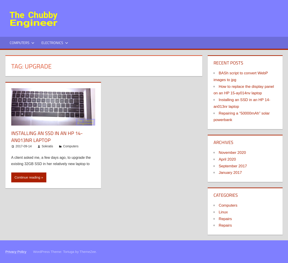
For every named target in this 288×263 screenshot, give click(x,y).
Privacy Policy (15, 252)
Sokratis (47, 146)
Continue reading (27, 177)
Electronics (54, 42)
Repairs (225, 219)
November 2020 (232, 152)
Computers (22, 42)
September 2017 (233, 166)
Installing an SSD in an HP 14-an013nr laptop (47, 136)
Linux (223, 212)
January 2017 (230, 172)
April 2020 (227, 159)
